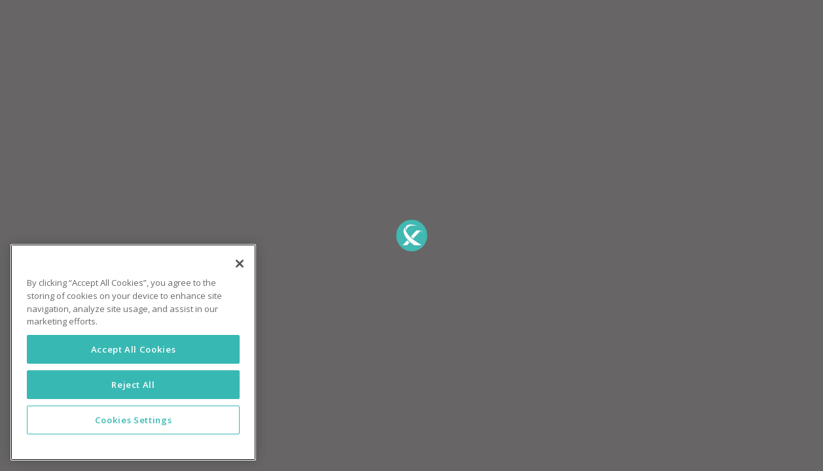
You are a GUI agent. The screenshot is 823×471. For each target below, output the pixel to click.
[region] (133, 352)
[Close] (239, 263)
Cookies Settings (133, 420)
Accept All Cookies (133, 349)
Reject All (133, 385)
